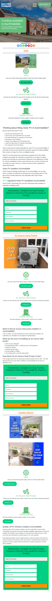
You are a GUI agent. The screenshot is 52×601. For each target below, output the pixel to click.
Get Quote (26, 122)
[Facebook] (18, 45)
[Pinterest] (28, 45)
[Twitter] (21, 45)
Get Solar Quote (26, 82)
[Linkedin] (26, 45)
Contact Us (26, 103)
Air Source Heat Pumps (26, 94)
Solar (26, 75)
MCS (5, 181)
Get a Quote (45, 4)
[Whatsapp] (23, 45)
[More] (34, 45)
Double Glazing (26, 115)
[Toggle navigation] (35, 4)
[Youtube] (31, 45)
